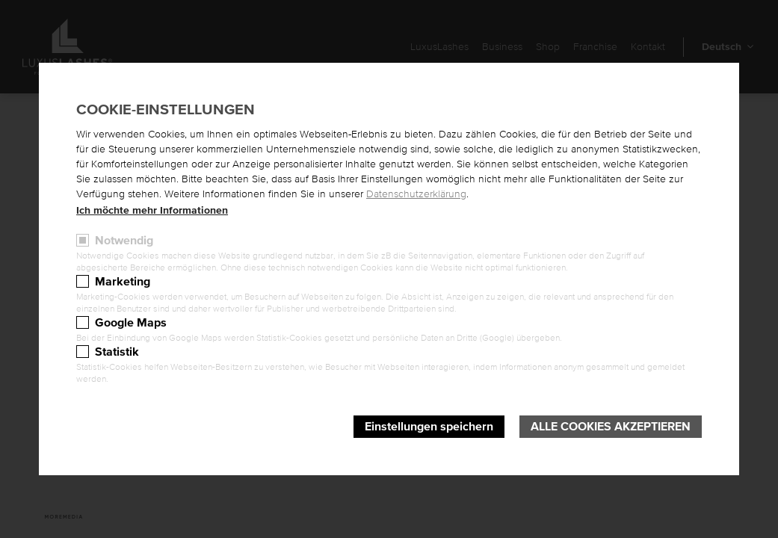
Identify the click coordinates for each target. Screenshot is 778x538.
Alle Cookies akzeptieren (611, 427)
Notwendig (124, 241)
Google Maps (131, 323)
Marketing (122, 282)
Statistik (117, 352)
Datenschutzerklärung (416, 194)
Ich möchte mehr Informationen (152, 210)
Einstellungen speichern (429, 427)
